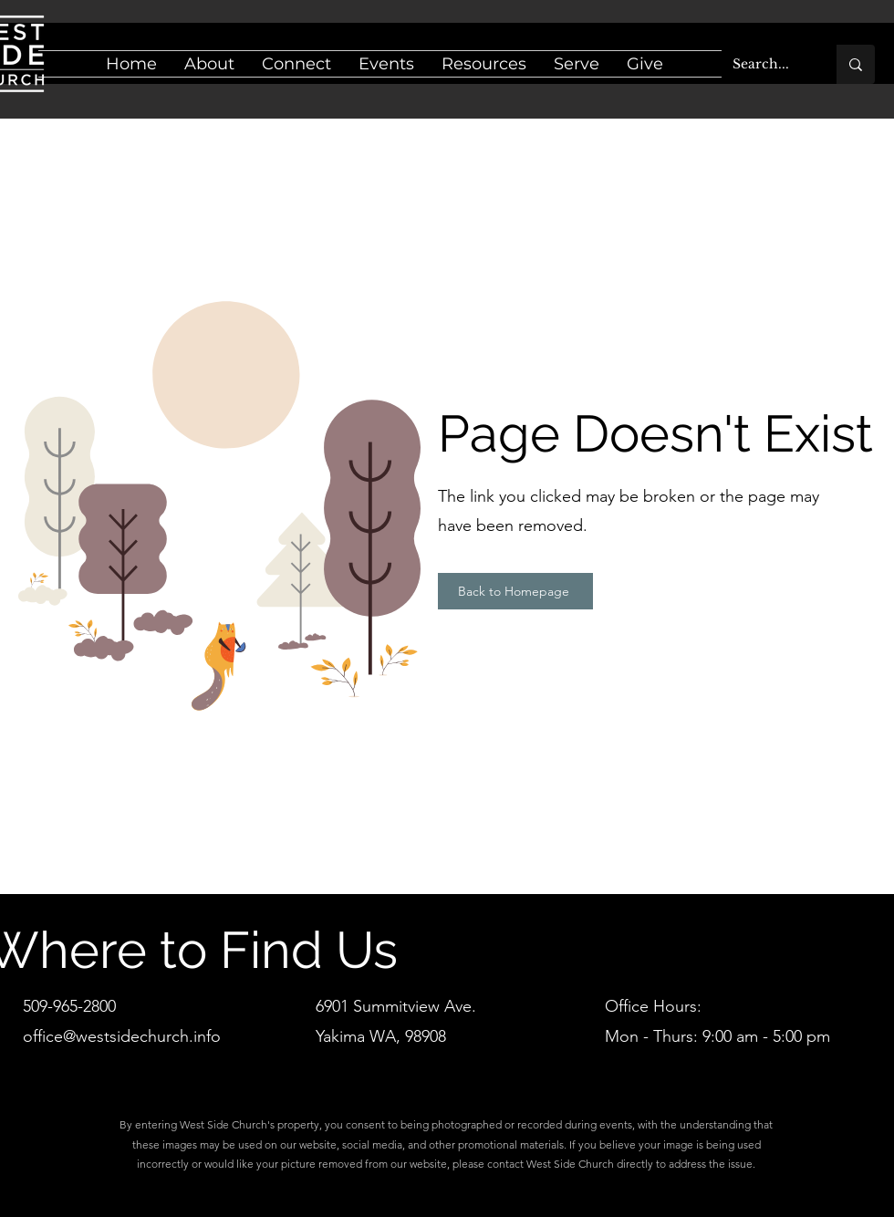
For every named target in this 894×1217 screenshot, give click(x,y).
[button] (209, 64)
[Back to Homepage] (515, 591)
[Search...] (765, 64)
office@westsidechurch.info (122, 1036)
